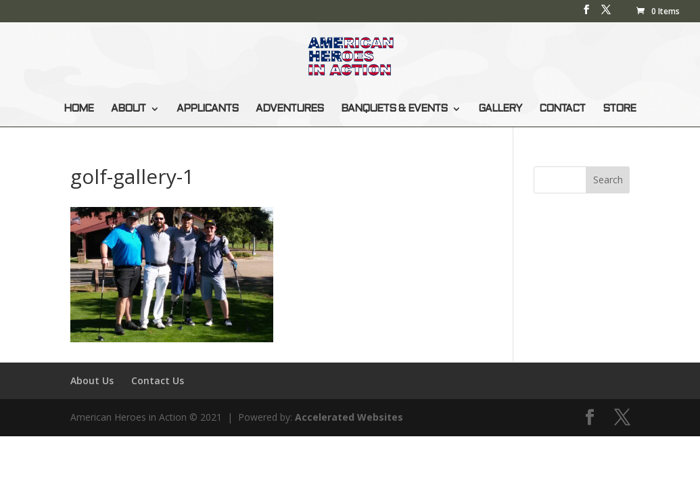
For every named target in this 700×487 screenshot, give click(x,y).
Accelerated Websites (349, 417)
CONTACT (562, 109)
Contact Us (157, 380)
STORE (619, 109)
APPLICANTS (207, 109)
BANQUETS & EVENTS (394, 109)
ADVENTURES (289, 109)
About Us (92, 380)
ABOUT (128, 109)
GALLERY (499, 109)
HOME (78, 109)
